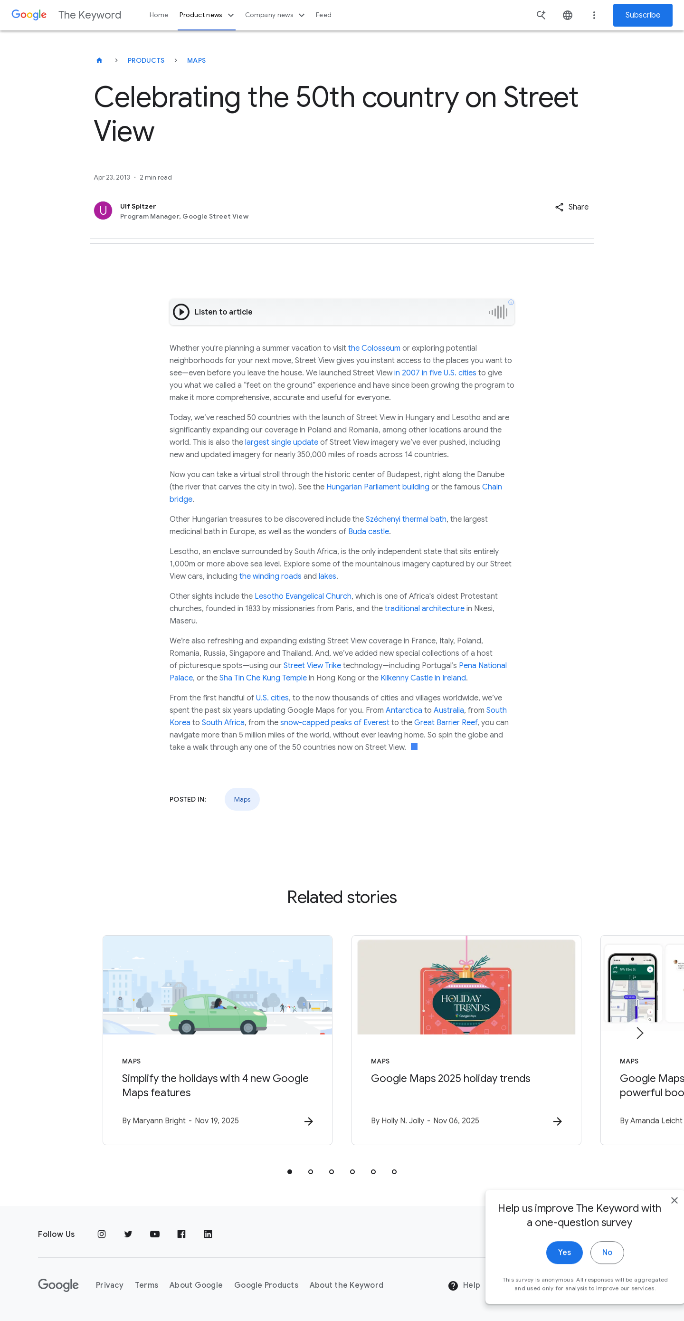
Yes (544, 1264)
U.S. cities (272, 698)
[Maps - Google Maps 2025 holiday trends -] (466, 1040)
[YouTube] (154, 1234)
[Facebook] (181, 1234)
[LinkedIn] (208, 1234)
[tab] (289, 1171)
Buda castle (368, 531)
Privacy (110, 1285)
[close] (654, 1211)
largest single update (281, 442)
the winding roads (270, 576)
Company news (276, 15)
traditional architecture (425, 608)
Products (146, 60)
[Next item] (639, 1033)
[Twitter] (128, 1234)
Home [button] (159, 15)
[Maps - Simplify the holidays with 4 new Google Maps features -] (217, 1040)
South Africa (223, 723)
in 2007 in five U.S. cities (435, 373)
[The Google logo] (58, 1285)
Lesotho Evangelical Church (303, 596)
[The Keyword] (99, 60)
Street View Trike (312, 665)
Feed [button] (324, 15)
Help (463, 1286)
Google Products (266, 1285)
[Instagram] (101, 1234)
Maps (196, 60)
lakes (327, 576)
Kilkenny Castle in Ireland (423, 678)
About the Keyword (346, 1285)
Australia (449, 710)
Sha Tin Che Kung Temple (263, 678)
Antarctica (404, 710)
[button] (571, 207)
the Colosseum (374, 348)
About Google (196, 1285)
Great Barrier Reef (445, 723)
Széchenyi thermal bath (406, 519)
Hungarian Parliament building (377, 487)
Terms (146, 1285)
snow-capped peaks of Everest (335, 723)
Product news (208, 15)
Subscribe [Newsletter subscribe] (643, 15)
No (587, 1264)
